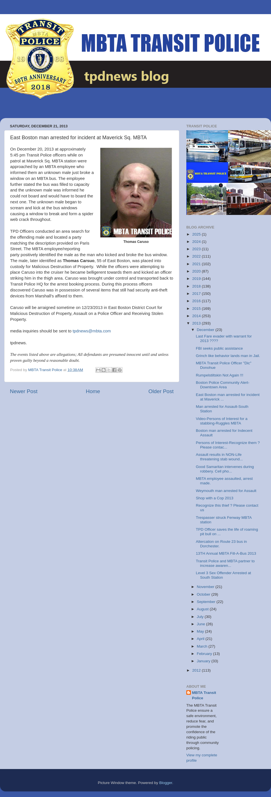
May (201, 631)
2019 (197, 278)
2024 (197, 241)
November (206, 587)
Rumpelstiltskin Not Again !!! (219, 375)
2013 (197, 323)
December (206, 330)
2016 (197, 301)
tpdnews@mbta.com (92, 331)
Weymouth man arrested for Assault (226, 491)
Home (93, 391)
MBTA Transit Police (204, 695)
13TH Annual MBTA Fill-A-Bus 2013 (226, 553)
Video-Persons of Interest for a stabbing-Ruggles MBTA (222, 421)
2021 (197, 264)
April (201, 639)
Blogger (165, 783)
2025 (197, 234)
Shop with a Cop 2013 (214, 498)
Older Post (161, 391)
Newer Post (24, 391)
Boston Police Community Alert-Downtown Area (223, 384)
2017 (197, 293)
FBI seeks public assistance (219, 348)
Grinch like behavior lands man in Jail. (228, 356)
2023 (197, 249)
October (204, 594)
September (207, 602)
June (201, 624)
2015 (197, 308)
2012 (197, 670)
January (204, 661)
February (205, 654)
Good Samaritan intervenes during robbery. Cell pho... (225, 469)
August (203, 609)
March (202, 646)
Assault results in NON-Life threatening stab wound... (219, 456)
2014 (197, 316)
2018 (197, 286)
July (201, 617)
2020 (197, 271)
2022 (197, 256)
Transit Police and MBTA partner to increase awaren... (225, 563)
